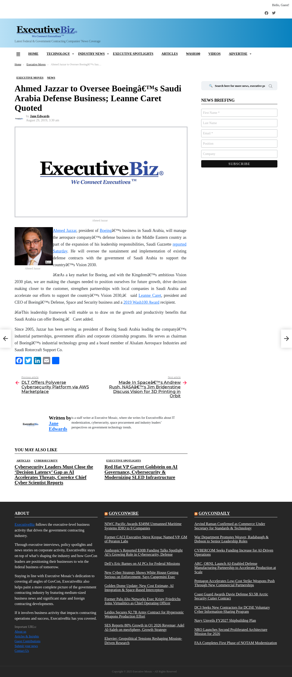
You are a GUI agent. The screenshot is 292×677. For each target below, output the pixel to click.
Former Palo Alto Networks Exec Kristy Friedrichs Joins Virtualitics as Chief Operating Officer (142, 601)
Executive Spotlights (133, 54)
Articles (170, 54)
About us (20, 631)
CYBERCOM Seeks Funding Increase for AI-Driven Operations (233, 552)
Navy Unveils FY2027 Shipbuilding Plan (225, 621)
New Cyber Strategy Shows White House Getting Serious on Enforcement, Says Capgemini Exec (141, 575)
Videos (214, 54)
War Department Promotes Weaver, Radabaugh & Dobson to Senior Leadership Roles (231, 539)
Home (33, 54)
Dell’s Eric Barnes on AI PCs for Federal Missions (142, 564)
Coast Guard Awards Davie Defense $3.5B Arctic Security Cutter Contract (231, 596)
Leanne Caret (150, 295)
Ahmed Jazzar (64, 230)
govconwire (123, 513)
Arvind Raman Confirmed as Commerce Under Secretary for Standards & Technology (229, 526)
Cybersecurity (46, 460)
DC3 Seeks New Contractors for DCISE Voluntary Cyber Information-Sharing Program (232, 609)
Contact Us (22, 651)
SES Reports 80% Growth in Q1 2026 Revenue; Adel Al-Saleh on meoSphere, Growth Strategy (144, 627)
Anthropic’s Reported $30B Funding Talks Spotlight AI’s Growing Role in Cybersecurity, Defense (143, 552)
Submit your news (26, 646)
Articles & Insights (27, 636)
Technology (58, 54)
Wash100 (193, 54)
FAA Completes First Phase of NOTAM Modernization (235, 643)
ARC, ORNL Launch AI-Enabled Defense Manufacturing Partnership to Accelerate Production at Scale (235, 568)
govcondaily (214, 513)
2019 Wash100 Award (141, 302)
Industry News (91, 54)
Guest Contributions (27, 641)
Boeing (106, 230)
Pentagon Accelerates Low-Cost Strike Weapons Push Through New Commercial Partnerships (234, 583)
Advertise (238, 54)
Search (270, 86)
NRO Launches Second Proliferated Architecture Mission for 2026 (230, 632)
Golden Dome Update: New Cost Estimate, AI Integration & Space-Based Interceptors (139, 588)
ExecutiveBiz (25, 524)
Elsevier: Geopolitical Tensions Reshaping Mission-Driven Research (143, 641)
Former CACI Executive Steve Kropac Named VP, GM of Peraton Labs (145, 539)
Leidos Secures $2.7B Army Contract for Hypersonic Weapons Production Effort (144, 614)
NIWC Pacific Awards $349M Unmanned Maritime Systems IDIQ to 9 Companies (143, 526)
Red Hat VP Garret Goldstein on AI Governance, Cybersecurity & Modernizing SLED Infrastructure (140, 472)
